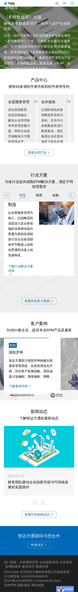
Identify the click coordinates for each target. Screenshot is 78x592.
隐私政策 (24, 585)
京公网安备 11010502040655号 (26, 576)
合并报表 (66, 562)
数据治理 (42, 566)
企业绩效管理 (49, 562)
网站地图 (37, 585)
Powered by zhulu (48, 580)
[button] (23, 64)
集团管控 (28, 566)
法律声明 (10, 585)
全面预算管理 (29, 562)
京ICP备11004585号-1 (19, 580)
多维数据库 (13, 566)
